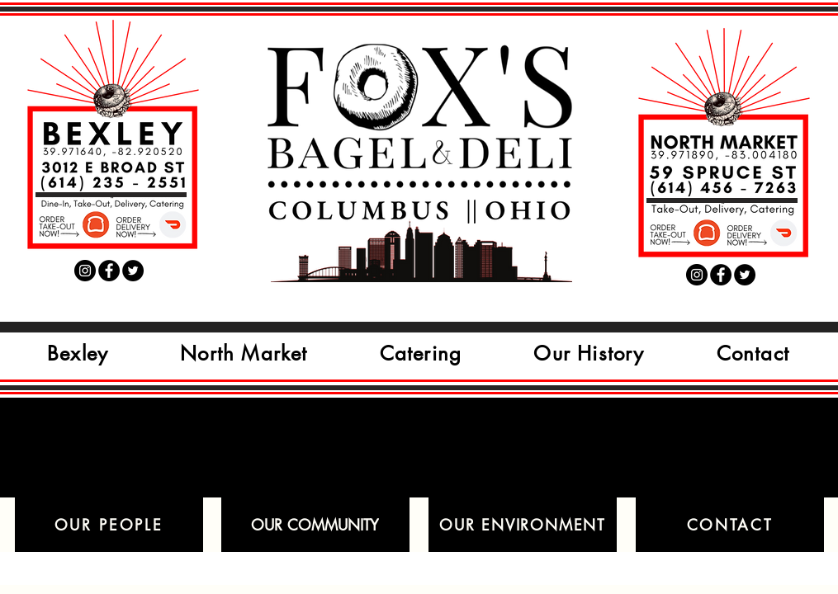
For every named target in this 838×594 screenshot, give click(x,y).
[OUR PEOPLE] (109, 524)
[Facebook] (109, 270)
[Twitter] (133, 270)
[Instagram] (85, 270)
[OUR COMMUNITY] (315, 524)
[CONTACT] (730, 524)
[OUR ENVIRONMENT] (522, 524)
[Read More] (73, 225)
